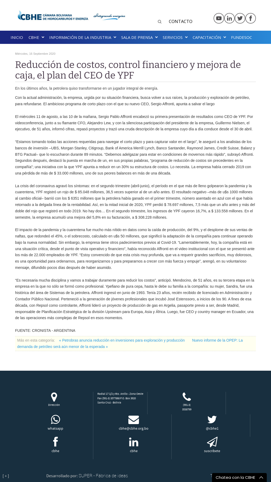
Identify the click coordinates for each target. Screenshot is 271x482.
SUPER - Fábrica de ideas (103, 475)
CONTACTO (180, 21)
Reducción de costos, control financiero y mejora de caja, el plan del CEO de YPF (128, 70)
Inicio (17, 37)
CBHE (34, 37)
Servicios (173, 37)
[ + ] (6, 476)
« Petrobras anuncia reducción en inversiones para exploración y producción (122, 340)
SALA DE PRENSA (137, 37)
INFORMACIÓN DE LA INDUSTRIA (80, 37)
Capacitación (207, 37)
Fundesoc (241, 37)
